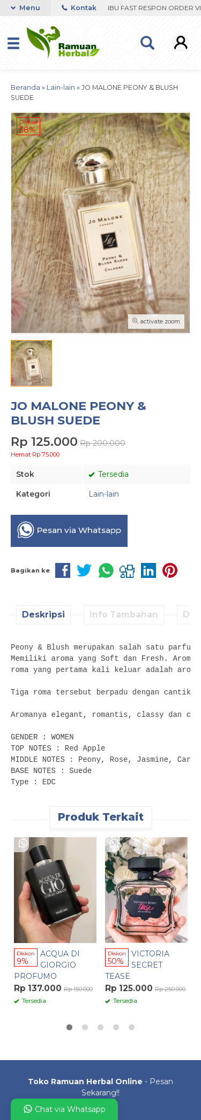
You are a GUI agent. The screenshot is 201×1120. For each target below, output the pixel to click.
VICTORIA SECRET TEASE (137, 965)
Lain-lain (103, 494)
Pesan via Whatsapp (69, 529)
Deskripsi (43, 614)
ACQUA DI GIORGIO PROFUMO (47, 965)
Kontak (79, 8)
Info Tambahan (124, 614)
